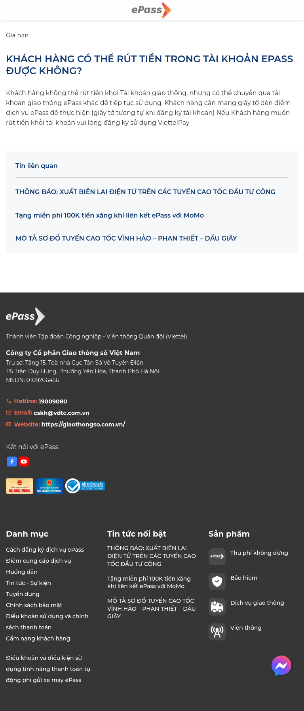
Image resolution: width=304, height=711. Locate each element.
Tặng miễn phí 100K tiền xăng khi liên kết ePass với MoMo (109, 215)
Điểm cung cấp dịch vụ (38, 560)
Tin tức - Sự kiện (28, 583)
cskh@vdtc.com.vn (61, 413)
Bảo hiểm (243, 577)
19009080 (53, 401)
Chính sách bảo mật (34, 605)
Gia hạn (17, 35)
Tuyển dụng (23, 594)
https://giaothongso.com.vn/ (83, 424)
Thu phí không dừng (259, 552)
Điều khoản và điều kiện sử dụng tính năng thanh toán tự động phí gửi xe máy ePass (48, 669)
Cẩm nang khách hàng (38, 638)
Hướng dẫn (22, 571)
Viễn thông (246, 627)
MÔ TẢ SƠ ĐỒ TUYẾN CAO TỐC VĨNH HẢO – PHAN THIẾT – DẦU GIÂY (126, 238)
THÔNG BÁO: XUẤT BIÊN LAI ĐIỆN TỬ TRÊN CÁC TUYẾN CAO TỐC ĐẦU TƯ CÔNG (145, 192)
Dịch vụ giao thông (257, 602)
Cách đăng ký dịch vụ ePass (45, 549)
